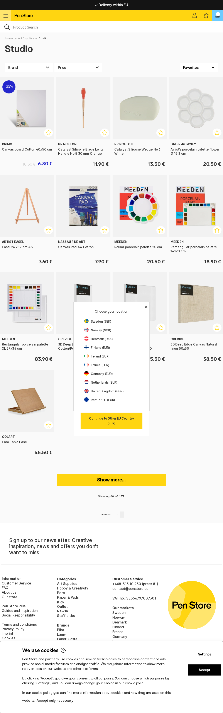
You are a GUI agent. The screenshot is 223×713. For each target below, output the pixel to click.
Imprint (7, 633)
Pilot (60, 630)
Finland (118, 627)
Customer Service (16, 583)
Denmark (119, 622)
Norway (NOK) (97, 330)
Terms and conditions (19, 624)
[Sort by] (199, 67)
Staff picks (66, 615)
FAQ (5, 588)
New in (62, 611)
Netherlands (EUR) (100, 382)
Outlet (62, 606)
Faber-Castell (68, 639)
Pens (61, 593)
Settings (204, 654)
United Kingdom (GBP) (103, 391)
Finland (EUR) (97, 347)
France (117, 632)
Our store (9, 597)
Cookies (8, 638)
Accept (204, 670)
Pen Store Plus (13, 606)
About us (9, 592)
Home (9, 38)
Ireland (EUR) (97, 356)
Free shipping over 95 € (111, 5)
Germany (119, 636)
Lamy (61, 634)
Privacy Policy (13, 629)
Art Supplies (26, 38)
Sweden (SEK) (97, 321)
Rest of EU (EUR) (99, 400)
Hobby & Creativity (72, 588)
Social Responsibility (18, 615)
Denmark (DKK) (98, 339)
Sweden (119, 612)
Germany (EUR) (98, 374)
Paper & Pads (68, 597)
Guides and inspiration (20, 610)
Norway (118, 617)
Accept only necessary (55, 700)
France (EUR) (96, 365)
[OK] (111, 26)
